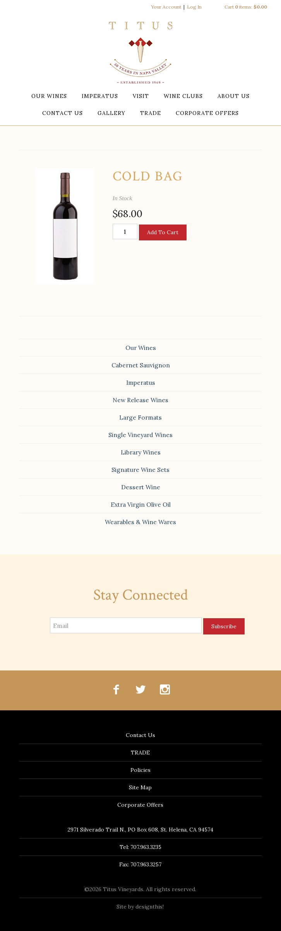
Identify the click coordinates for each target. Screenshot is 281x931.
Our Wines (49, 96)
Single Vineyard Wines (140, 435)
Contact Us (62, 113)
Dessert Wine (140, 487)
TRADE (150, 113)
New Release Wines (140, 400)
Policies (140, 769)
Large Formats (140, 417)
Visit (141, 96)
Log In (194, 7)
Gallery (111, 113)
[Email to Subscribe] (126, 625)
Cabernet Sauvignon (140, 365)
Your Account (166, 7)
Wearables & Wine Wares (140, 522)
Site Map (140, 787)
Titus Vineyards (140, 53)
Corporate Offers (207, 113)
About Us (234, 96)
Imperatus (100, 96)
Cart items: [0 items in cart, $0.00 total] (245, 7)
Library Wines (141, 452)
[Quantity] (125, 232)
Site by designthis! (140, 906)
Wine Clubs (183, 96)
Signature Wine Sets (140, 469)
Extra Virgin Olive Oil (141, 504)
